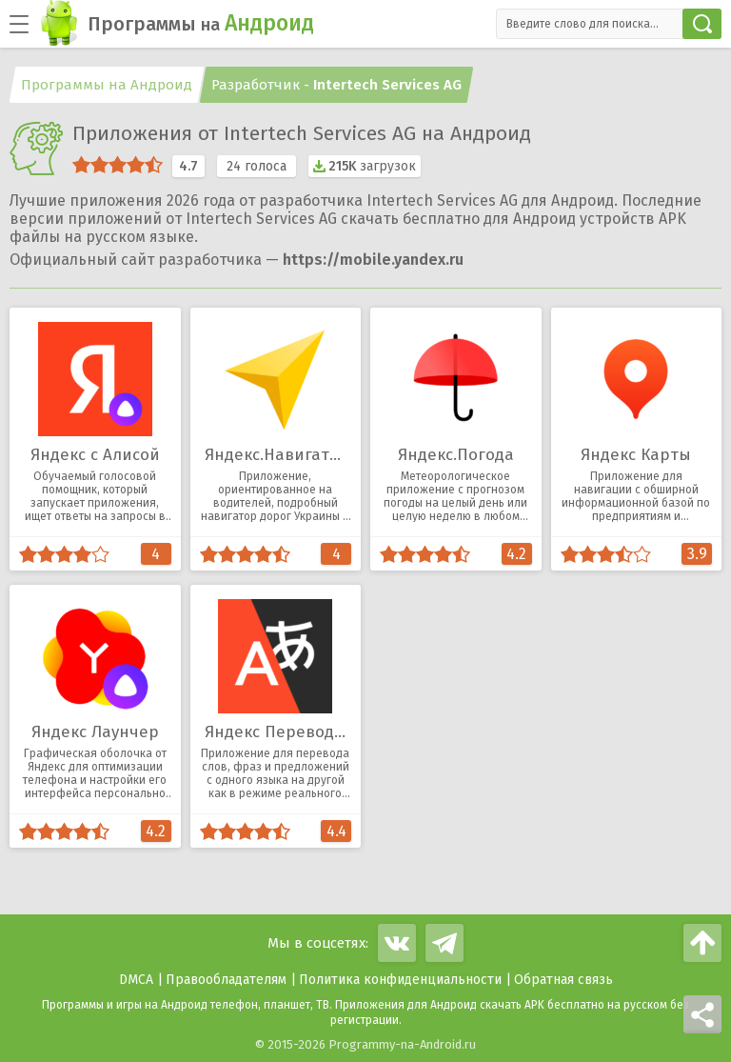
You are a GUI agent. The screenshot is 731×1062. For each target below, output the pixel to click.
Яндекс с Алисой (95, 455)
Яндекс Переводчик (283, 732)
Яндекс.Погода (456, 455)
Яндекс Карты (636, 455)
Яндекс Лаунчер (95, 732)
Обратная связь (563, 980)
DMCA (136, 980)
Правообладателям (226, 980)
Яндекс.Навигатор (277, 455)
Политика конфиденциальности (400, 980)
